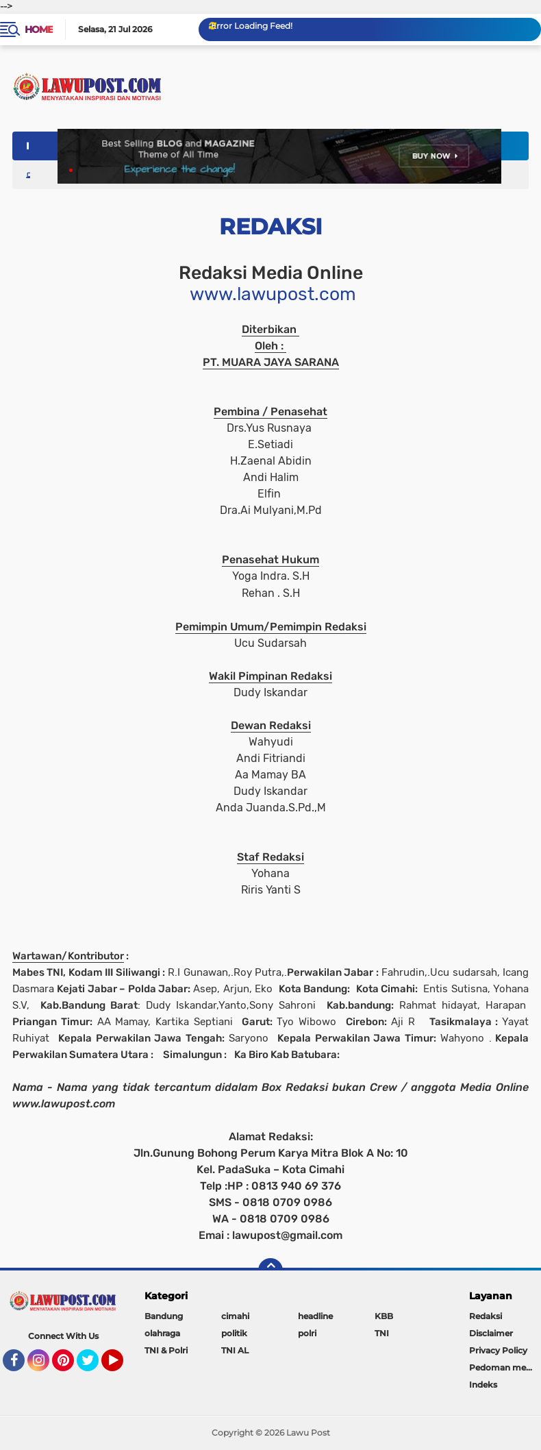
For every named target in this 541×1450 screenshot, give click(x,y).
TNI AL (235, 1350)
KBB (384, 1316)
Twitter (94, 1366)
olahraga (162, 1333)
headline (315, 1316)
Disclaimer (491, 1333)
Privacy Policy (498, 1350)
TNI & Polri (166, 1350)
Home (39, 29)
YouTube (121, 1366)
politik (234, 1333)
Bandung (163, 1316)
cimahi (235, 1316)
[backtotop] (270, 1270)
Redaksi (485, 1316)
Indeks (483, 1384)
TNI (382, 1333)
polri (307, 1333)
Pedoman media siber (505, 1367)
